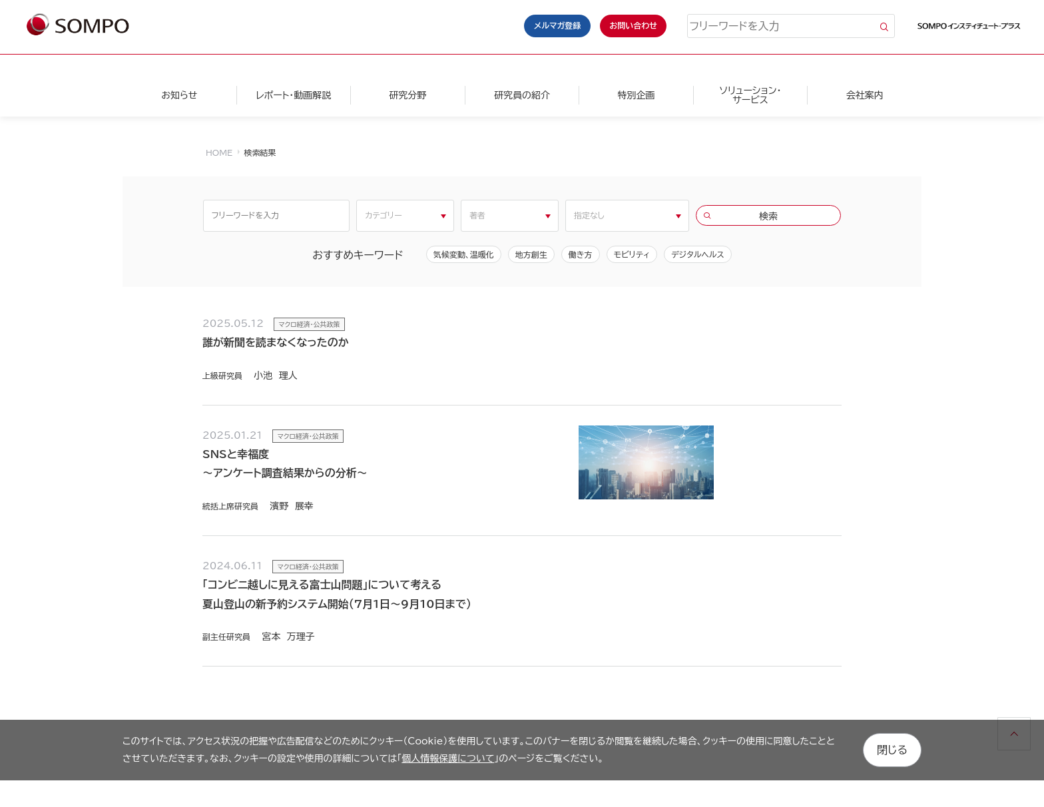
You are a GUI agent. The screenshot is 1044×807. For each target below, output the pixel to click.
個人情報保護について (447, 758)
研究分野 (407, 95)
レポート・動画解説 (293, 95)
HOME (219, 152)
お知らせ (179, 95)
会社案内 (865, 95)
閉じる (892, 749)
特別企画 (635, 95)
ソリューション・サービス (750, 95)
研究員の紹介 (522, 95)
